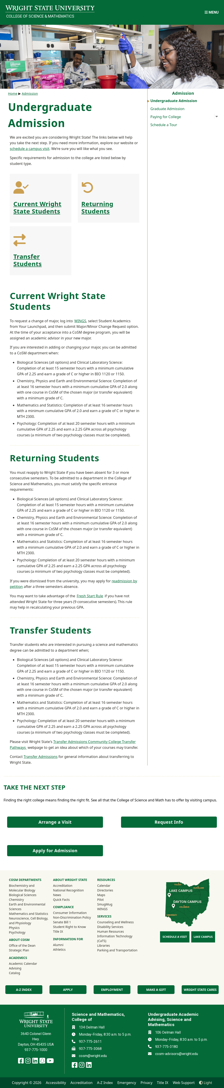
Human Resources (110, 931)
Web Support (184, 1082)
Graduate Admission (167, 108)
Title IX (58, 931)
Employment (112, 989)
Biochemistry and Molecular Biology (22, 887)
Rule (99, 595)
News (57, 895)
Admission (30, 93)
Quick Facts (61, 899)
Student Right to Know (69, 927)
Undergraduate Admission (173, 100)
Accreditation (62, 885)
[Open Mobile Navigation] (211, 12)
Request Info (169, 822)
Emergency (126, 1082)
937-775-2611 (90, 1041)
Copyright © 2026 (26, 1082)
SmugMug (110, 904)
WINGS (80, 320)
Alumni (64, 944)
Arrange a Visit (55, 822)
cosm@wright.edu (93, 1056)
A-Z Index (105, 1082)
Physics (14, 928)
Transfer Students (27, 260)
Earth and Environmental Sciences (27, 906)
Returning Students (97, 207)
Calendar (103, 885)
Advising (15, 968)
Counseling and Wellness (115, 922)
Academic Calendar (23, 963)
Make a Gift (156, 989)
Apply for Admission (55, 851)
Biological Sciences (22, 895)
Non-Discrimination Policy (72, 917)
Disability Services (110, 927)
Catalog (14, 973)
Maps (101, 895)
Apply (68, 989)
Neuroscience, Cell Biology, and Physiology (28, 920)
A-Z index (24, 989)
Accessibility (56, 1082)
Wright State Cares (200, 989)
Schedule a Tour (163, 124)
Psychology (17, 932)
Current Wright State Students (37, 207)
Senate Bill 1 (62, 922)
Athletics (65, 949)
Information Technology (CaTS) (114, 938)
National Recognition (68, 890)
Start (91, 595)
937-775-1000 (36, 1050)
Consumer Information (70, 913)
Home (12, 93)
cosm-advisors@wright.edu (176, 1054)
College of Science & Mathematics (40, 16)
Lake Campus (203, 937)
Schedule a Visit (174, 937)
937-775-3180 (166, 1047)
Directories (105, 890)
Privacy (146, 1082)
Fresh (81, 595)
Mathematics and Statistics (28, 913)
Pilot (100, 899)
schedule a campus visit (29, 148)
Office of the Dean (22, 945)
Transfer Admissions (41, 756)
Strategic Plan (19, 950)
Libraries (103, 945)
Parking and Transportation (117, 950)
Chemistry (16, 899)
